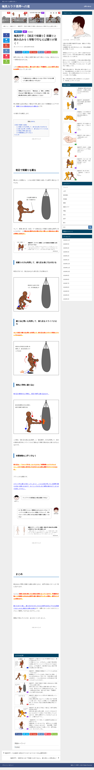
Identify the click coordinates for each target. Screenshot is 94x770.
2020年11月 (66, 240)
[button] (4, 17)
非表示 (33, 121)
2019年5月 (66, 291)
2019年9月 (66, 275)
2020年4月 (66, 248)
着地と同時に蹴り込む (23, 130)
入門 (64, 191)
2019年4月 (66, 295)
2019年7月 (66, 283)
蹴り (64, 222)
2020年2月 (66, 255)
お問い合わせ (87, 6)
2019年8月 (66, 279)
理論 (64, 210)
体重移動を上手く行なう (24, 132)
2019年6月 (66, 287)
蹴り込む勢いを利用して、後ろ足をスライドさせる (32, 128)
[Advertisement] (36, 152)
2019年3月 (66, 299)
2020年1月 (66, 259)
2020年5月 (66, 244)
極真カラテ (18, 31)
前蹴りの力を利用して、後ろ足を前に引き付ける (31, 126)
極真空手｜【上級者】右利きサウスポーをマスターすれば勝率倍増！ (26, 755)
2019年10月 (66, 271)
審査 (64, 203)
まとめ (16, 134)
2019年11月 (66, 267)
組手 (25, 31)
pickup (31, 31)
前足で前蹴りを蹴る (20, 124)
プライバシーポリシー (7, 767)
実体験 (65, 199)
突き (64, 214)
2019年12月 (66, 263)
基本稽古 (65, 195)
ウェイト (65, 187)
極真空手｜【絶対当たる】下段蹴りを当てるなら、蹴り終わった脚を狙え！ (33, 760)
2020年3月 (66, 251)
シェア (6, 35)
